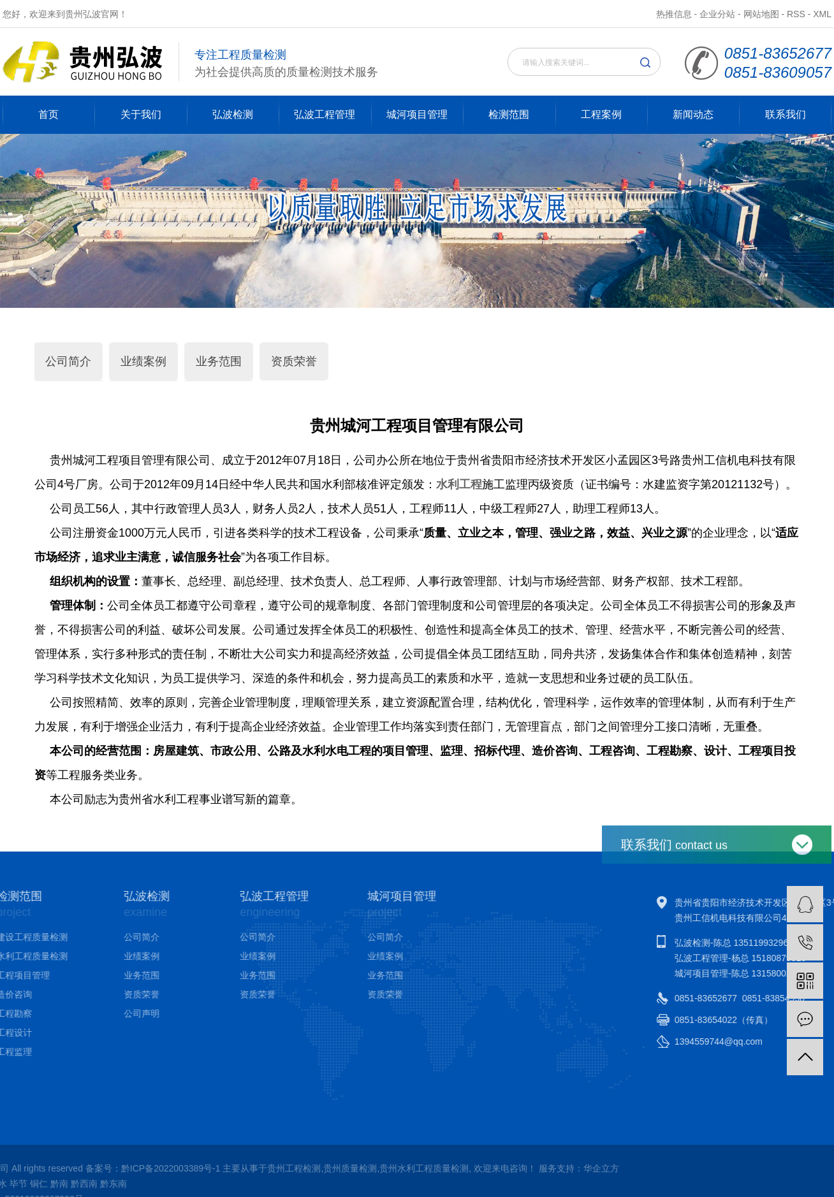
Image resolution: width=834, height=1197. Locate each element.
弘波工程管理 (324, 114)
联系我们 (785, 114)
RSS (796, 14)
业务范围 (219, 361)
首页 (48, 114)
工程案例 (601, 114)
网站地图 (761, 14)
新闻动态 (693, 114)
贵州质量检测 (69, 1168)
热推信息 (674, 14)
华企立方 (320, 1168)
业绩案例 (143, 361)
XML (822, 14)
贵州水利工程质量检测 (143, 1168)
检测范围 (508, 114)
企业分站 (717, 14)
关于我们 (141, 114)
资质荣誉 (294, 361)
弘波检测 (232, 114)
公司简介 (68, 361)
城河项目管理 (417, 114)
